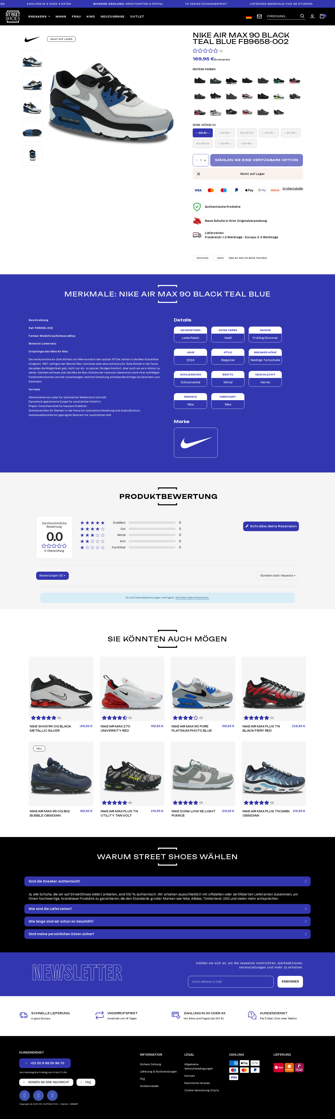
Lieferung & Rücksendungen (158, 1071)
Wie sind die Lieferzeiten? (50, 909)
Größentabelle (292, 188)
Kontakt (189, 1076)
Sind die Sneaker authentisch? (54, 881)
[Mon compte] (312, 16)
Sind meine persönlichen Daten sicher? (61, 934)
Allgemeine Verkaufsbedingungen (198, 1066)
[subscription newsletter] (259, 16)
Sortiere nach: (270, 575)
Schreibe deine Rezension (271, 526)
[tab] (167, 881)
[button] (45, 1063)
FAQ (142, 1079)
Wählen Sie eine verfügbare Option (256, 160)
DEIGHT (74, 1104)
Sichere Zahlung (150, 1064)
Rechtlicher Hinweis (197, 1083)
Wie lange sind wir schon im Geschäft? (61, 921)
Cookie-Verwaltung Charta (201, 1090)
